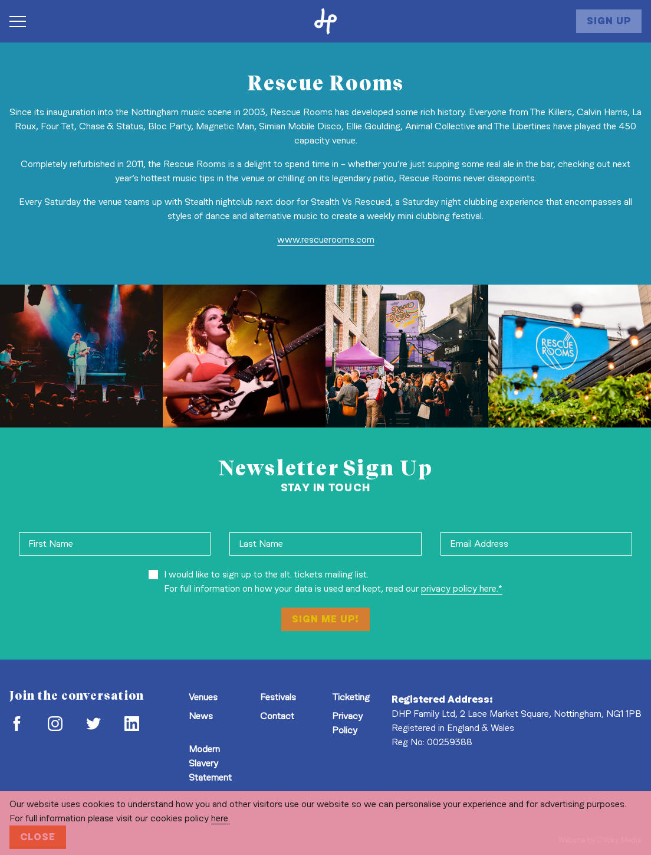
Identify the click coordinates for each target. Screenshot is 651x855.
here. (220, 818)
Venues (203, 697)
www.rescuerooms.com (325, 239)
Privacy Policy (347, 723)
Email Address (479, 543)
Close (37, 837)
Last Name (261, 543)
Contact (277, 716)
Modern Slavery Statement (210, 763)
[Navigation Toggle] (23, 21)
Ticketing (351, 697)
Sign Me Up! (325, 619)
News (201, 716)
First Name (50, 543)
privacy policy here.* (461, 588)
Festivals (278, 697)
